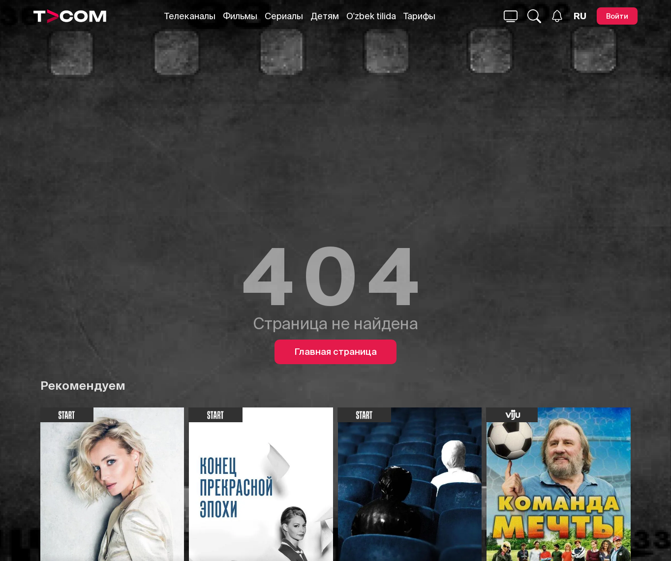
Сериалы (284, 16)
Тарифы (419, 16)
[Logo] (69, 16)
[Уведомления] (557, 16)
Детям (324, 16)
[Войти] (617, 16)
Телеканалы (189, 16)
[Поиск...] (511, 16)
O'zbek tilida (371, 16)
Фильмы (240, 16)
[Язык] (580, 16)
